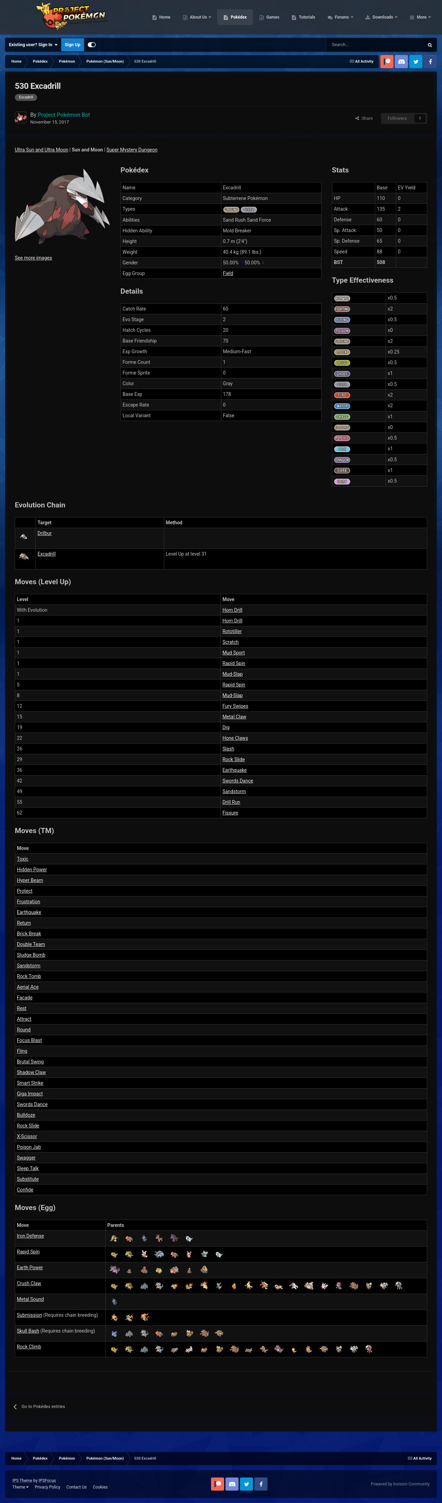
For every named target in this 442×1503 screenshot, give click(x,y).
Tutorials (350, 17)
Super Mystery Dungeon (131, 150)
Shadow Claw (31, 1072)
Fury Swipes (235, 706)
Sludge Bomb (31, 955)
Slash (228, 749)
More (422, 17)
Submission (29, 1315)
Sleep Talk (28, 1168)
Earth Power (30, 1267)
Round (24, 1029)
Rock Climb (29, 1346)
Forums (386, 17)
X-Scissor (27, 1136)
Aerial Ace (28, 987)
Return (24, 923)
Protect (24, 891)
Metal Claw (234, 716)
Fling (22, 1051)
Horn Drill (232, 610)
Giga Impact (30, 1093)
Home (208, 17)
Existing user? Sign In (33, 44)
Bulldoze (26, 1115)
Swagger (26, 1157)
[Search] (350, 44)
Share (364, 118)
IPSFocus (47, 1480)
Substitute (28, 1179)
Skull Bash (28, 1331)
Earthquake (234, 770)
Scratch (230, 642)
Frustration (28, 901)
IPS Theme (22, 1480)
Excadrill (47, 554)
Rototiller (232, 631)
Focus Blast (29, 1040)
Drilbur (45, 533)
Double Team (31, 944)
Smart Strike (30, 1083)
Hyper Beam (30, 880)
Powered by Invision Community (400, 1484)
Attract (24, 1019)
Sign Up (72, 44)
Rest (22, 1008)
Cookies (100, 1487)
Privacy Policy (47, 1487)
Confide (25, 1189)
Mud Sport (233, 652)
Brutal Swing (30, 1061)
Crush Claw (29, 1283)
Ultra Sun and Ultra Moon (41, 150)
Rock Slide (233, 759)
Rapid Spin (233, 663)
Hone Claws (235, 738)
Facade (24, 997)
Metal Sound (30, 1299)
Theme (20, 1487)
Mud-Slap (232, 674)
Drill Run (231, 802)
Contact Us (76, 1487)
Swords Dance (237, 781)
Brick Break (29, 933)
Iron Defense (30, 1236)
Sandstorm (234, 791)
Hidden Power (32, 869)
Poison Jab (29, 1147)
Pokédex (282, 17)
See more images (33, 258)
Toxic (22, 859)
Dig (225, 727)
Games (316, 17)
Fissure (230, 813)
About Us (242, 17)
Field (228, 273)
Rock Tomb (29, 976)
